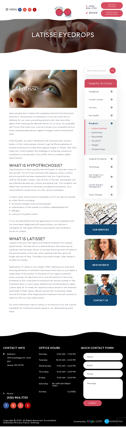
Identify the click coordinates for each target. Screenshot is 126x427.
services (93, 108)
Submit (92, 403)
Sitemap (35, 423)
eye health (94, 116)
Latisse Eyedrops (100, 129)
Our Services (100, 231)
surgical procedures (99, 160)
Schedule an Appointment (112, 13)
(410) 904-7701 (19, 398)
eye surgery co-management (97, 177)
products (93, 124)
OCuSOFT (97, 141)
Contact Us (101, 302)
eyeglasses (94, 92)
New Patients (101, 267)
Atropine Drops (99, 150)
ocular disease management (97, 187)
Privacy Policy (22, 423)
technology (95, 168)
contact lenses (97, 100)
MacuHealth (98, 137)
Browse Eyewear (112, 6)
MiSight (95, 145)
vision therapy (96, 196)
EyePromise (97, 133)
